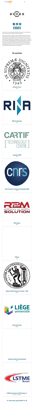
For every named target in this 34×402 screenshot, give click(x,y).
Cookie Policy (15, 398)
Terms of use (19, 398)
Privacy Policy (11, 398)
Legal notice (23, 398)
